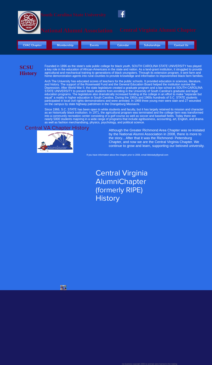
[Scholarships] (152, 45)
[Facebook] (121, 13)
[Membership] (65, 45)
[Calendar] (123, 45)
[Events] (94, 45)
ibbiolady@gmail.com (157, 155)
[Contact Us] (181, 45)
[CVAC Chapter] (32, 45)
